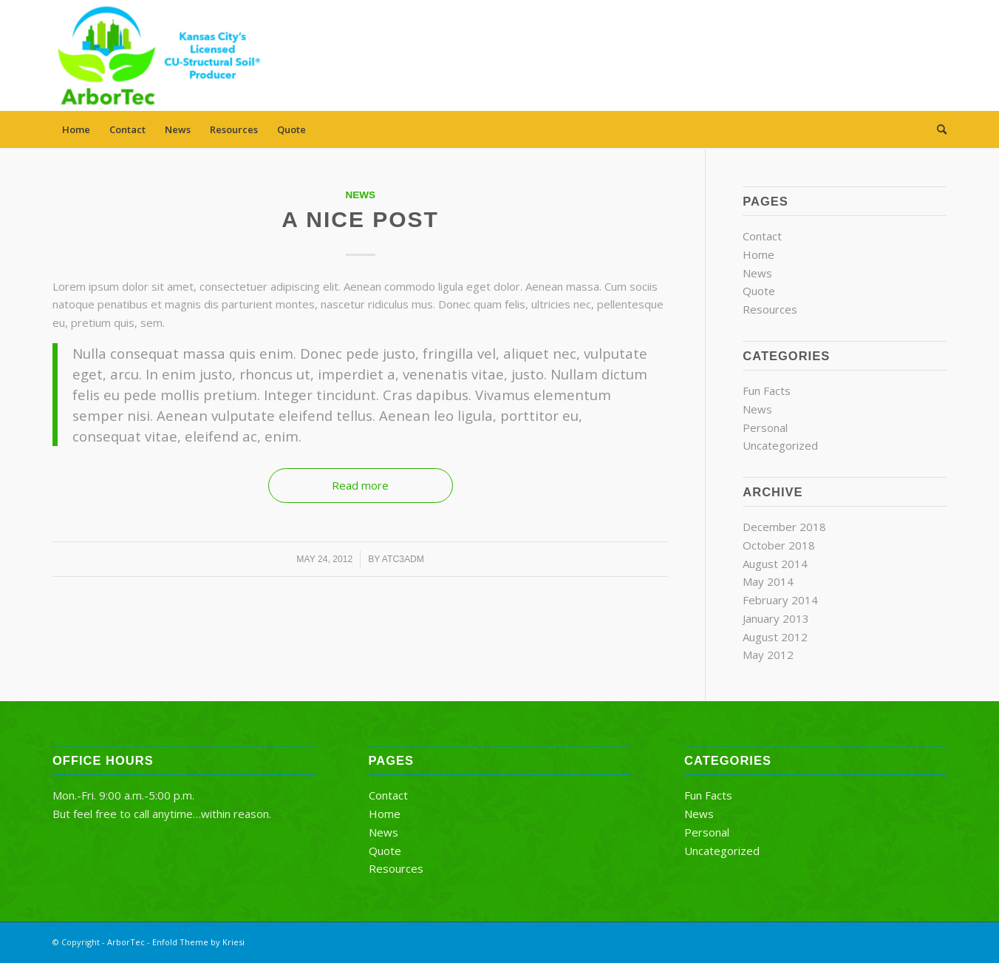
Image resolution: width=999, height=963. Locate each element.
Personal (765, 427)
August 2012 (775, 636)
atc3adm (403, 559)
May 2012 (768, 654)
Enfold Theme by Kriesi (198, 941)
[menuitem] (937, 129)
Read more (360, 485)
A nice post (360, 219)
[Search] (937, 129)
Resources (234, 129)
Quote (291, 129)
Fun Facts (767, 390)
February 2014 (780, 599)
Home (76, 129)
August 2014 (775, 563)
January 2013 (776, 618)
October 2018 (779, 545)
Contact (127, 129)
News (178, 129)
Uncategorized (780, 445)
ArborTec (126, 941)
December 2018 (784, 526)
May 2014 (768, 581)
